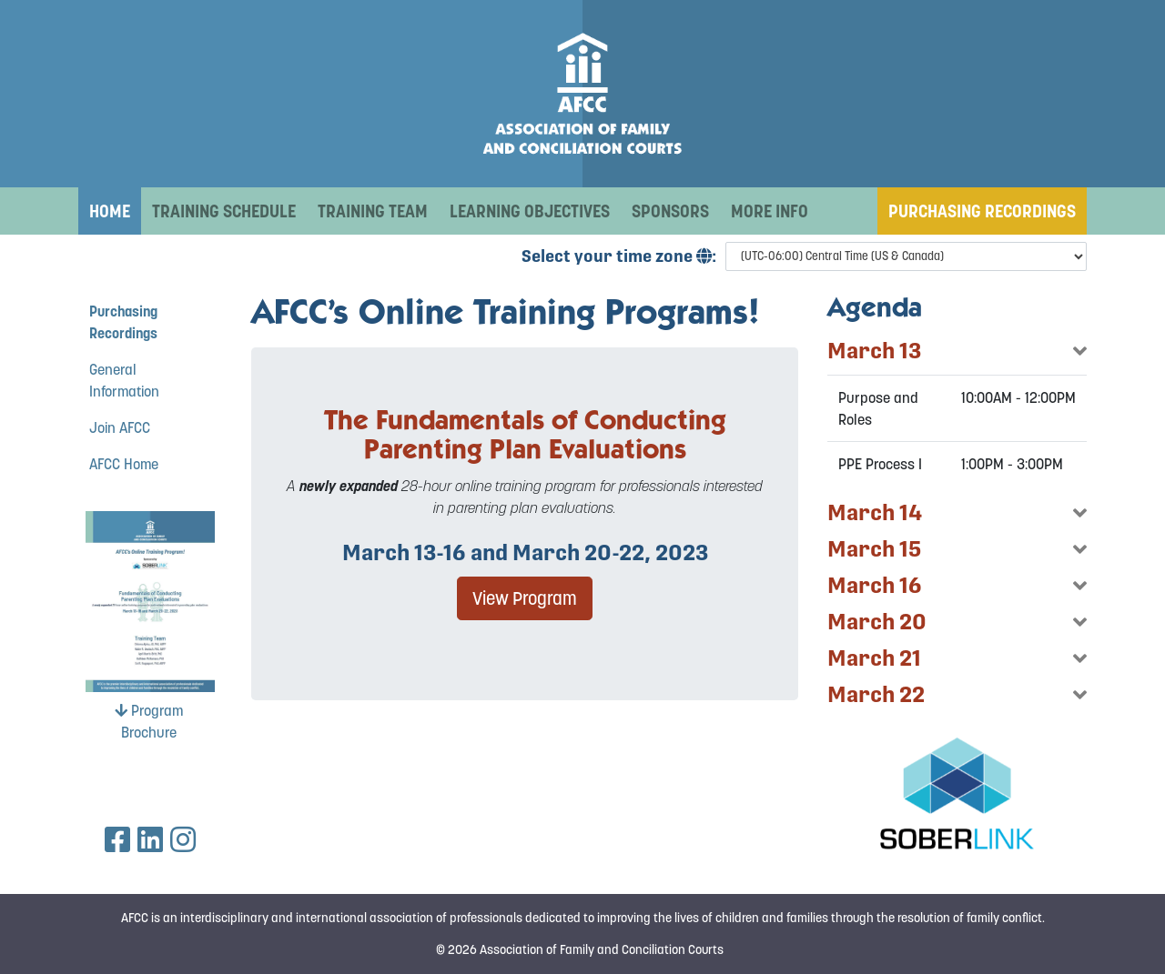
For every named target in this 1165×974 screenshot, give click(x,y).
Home (109, 211)
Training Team (373, 211)
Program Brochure (149, 721)
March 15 (874, 549)
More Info (769, 211)
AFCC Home (123, 464)
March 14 (874, 512)
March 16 (874, 585)
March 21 (874, 658)
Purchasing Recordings (982, 211)
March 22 (876, 694)
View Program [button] (524, 598)
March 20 (877, 621)
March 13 (874, 350)
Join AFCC (119, 427)
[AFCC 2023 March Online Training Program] (582, 93)
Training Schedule (224, 211)
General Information (124, 380)
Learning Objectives (530, 211)
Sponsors (670, 211)
